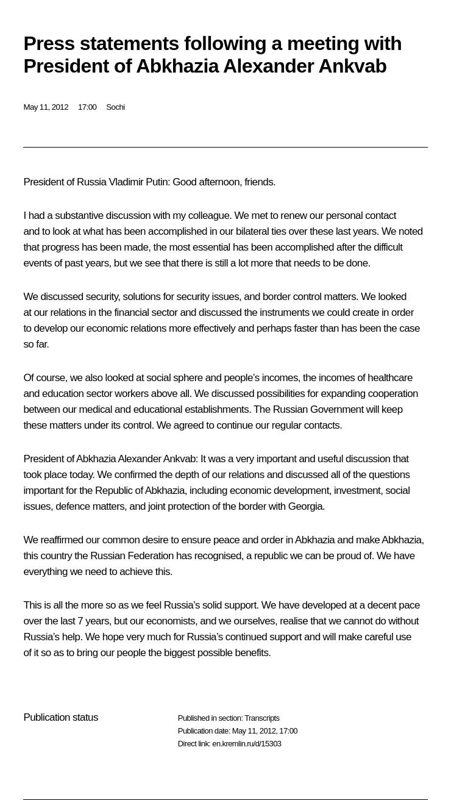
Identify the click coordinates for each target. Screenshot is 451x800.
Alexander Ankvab (156, 459)
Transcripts (261, 718)
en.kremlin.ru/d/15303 (246, 743)
